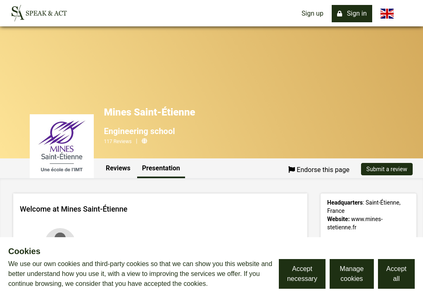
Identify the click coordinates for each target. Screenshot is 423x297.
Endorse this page (318, 170)
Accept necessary (302, 273)
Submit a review (386, 169)
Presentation (161, 168)
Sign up (312, 13)
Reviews (118, 168)
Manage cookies (352, 273)
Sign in (352, 13)
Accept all (396, 273)
